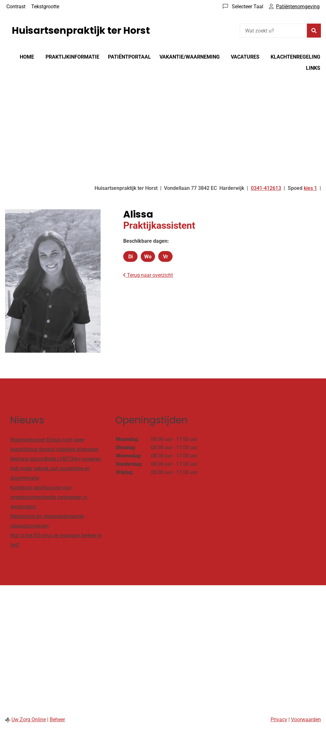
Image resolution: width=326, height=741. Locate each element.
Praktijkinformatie (72, 57)
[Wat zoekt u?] (273, 31)
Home (27, 57)
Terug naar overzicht (148, 275)
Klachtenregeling (295, 57)
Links (313, 68)
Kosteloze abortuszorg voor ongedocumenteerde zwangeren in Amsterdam (48, 497)
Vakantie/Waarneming (189, 57)
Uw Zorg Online (28, 719)
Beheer (57, 719)
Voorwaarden (306, 719)
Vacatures (245, 57)
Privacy (279, 719)
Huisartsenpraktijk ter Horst (81, 30)
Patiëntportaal (129, 57)
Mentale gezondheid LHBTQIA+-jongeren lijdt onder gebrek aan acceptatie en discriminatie (55, 468)
